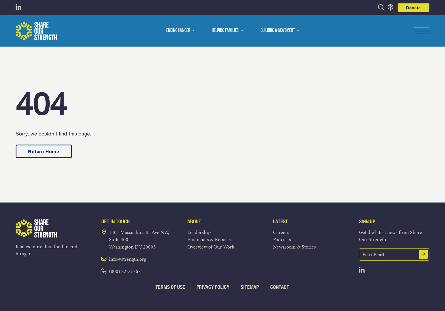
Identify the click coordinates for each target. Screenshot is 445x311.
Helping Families (225, 30)
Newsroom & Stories (294, 246)
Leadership (199, 232)
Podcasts (282, 239)
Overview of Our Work (210, 246)
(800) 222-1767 (125, 271)
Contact (279, 287)
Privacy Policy (212, 287)
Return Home (43, 151)
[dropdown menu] (193, 30)
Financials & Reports (209, 239)
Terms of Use (170, 287)
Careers (281, 232)
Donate (413, 7)
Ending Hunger (178, 30)
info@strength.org (127, 258)
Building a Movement (278, 30)
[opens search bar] (381, 7)
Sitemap (250, 287)
